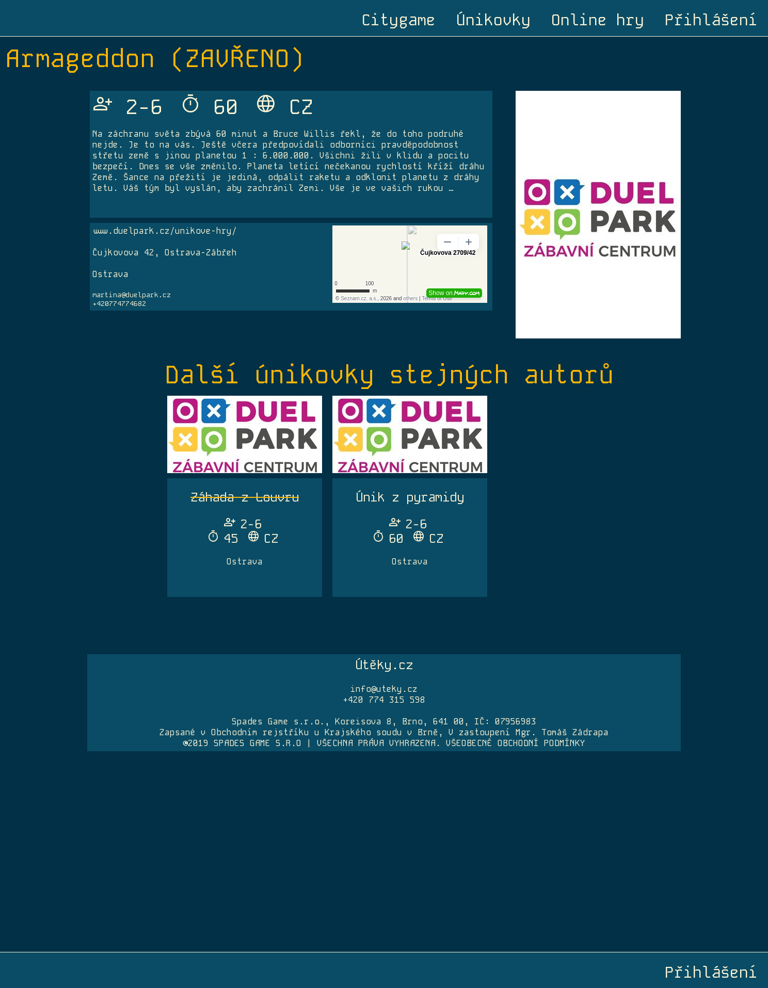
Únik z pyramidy (410, 497)
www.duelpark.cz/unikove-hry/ (164, 230)
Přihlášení (711, 20)
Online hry (597, 20)
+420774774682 (119, 303)
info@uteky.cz (384, 689)
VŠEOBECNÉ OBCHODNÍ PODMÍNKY (515, 743)
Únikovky (493, 20)
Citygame (398, 20)
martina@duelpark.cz (131, 294)
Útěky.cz (384, 665)
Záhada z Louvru (244, 497)
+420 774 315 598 (384, 699)
